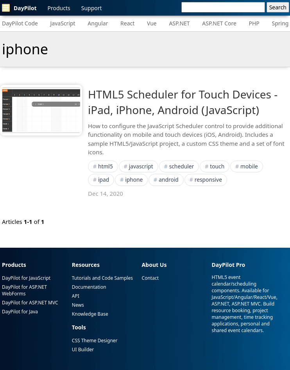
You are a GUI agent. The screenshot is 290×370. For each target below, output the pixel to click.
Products (59, 8)
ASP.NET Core (219, 23)
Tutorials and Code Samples (102, 278)
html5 (105, 166)
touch (217, 166)
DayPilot (19, 8)
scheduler (181, 166)
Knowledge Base (90, 314)
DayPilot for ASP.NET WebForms (24, 290)
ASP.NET (179, 23)
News (78, 305)
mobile (249, 166)
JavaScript (62, 23)
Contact (150, 278)
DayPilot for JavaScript (26, 278)
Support (91, 8)
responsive (208, 179)
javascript (141, 166)
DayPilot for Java (20, 311)
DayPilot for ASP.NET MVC (30, 302)
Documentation (89, 287)
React (127, 23)
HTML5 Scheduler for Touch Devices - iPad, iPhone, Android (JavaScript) (182, 102)
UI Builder (83, 349)
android (169, 179)
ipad (103, 179)
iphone (134, 179)
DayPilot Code (20, 23)
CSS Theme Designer (95, 340)
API (75, 296)
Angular (98, 23)
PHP (254, 23)
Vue (152, 23)
